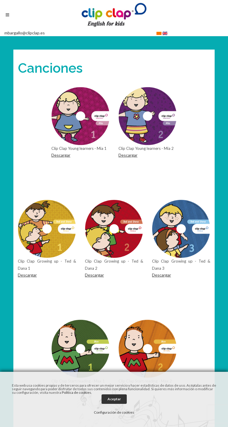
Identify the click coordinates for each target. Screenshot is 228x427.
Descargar (60, 155)
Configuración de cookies (114, 412)
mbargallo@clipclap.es (24, 32)
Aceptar (114, 399)
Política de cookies (76, 392)
